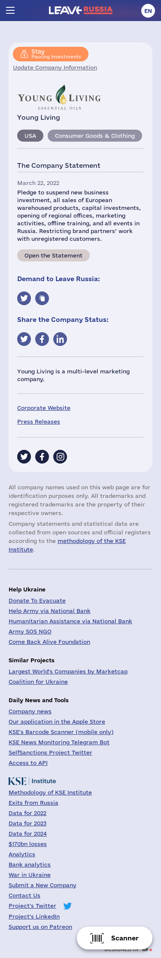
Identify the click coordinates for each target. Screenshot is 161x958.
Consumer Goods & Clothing (95, 136)
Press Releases (38, 421)
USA (30, 136)
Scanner (125, 938)
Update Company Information (55, 67)
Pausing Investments (56, 53)
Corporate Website (43, 408)
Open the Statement (53, 255)
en (148, 11)
